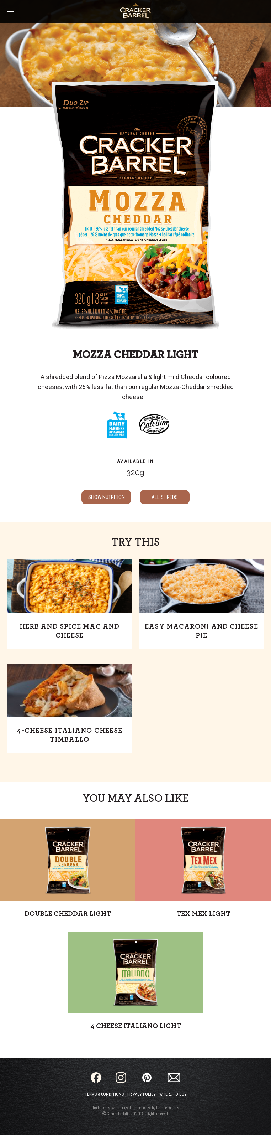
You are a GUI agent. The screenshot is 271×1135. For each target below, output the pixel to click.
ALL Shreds (165, 497)
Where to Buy (173, 1094)
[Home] (135, 10)
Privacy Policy (141, 1094)
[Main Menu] (10, 12)
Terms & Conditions (104, 1094)
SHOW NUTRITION (106, 497)
